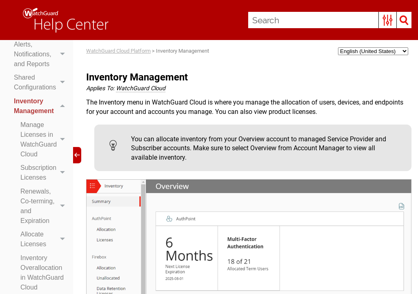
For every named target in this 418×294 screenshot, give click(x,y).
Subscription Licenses (44, 173)
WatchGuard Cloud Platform (118, 51)
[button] (387, 20)
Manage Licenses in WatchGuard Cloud (44, 139)
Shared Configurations (41, 83)
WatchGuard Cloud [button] (140, 88)
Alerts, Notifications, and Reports (41, 54)
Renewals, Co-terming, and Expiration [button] (44, 206)
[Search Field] (329, 20)
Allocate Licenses (44, 240)
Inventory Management (41, 106)
